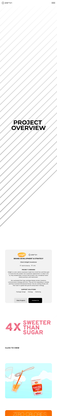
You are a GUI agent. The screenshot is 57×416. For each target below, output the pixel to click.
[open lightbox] (28, 327)
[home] (7, 3)
